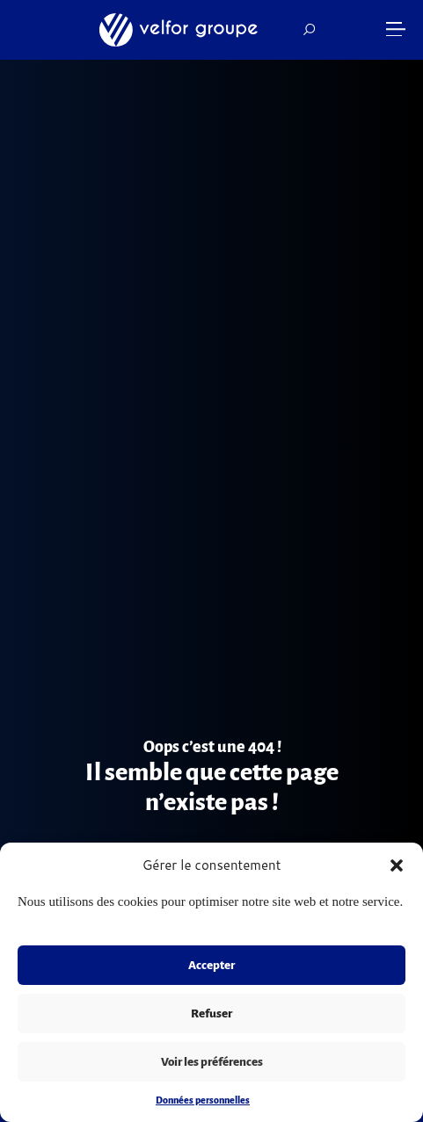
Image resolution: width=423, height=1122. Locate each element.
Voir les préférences (212, 1061)
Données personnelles (203, 1100)
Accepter (211, 965)
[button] (396, 865)
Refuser (211, 1013)
